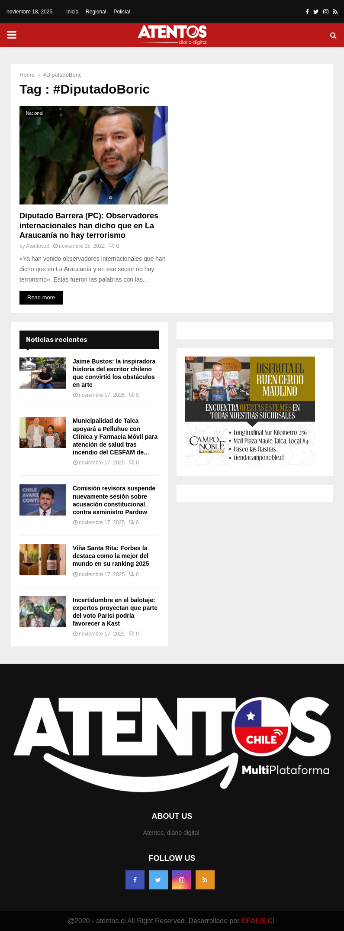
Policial (121, 12)
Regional (96, 12)
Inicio (72, 12)
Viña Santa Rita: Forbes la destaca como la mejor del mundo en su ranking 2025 (111, 556)
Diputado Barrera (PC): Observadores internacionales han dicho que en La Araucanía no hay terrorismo (88, 225)
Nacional (34, 113)
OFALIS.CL (258, 921)
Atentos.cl (37, 246)
